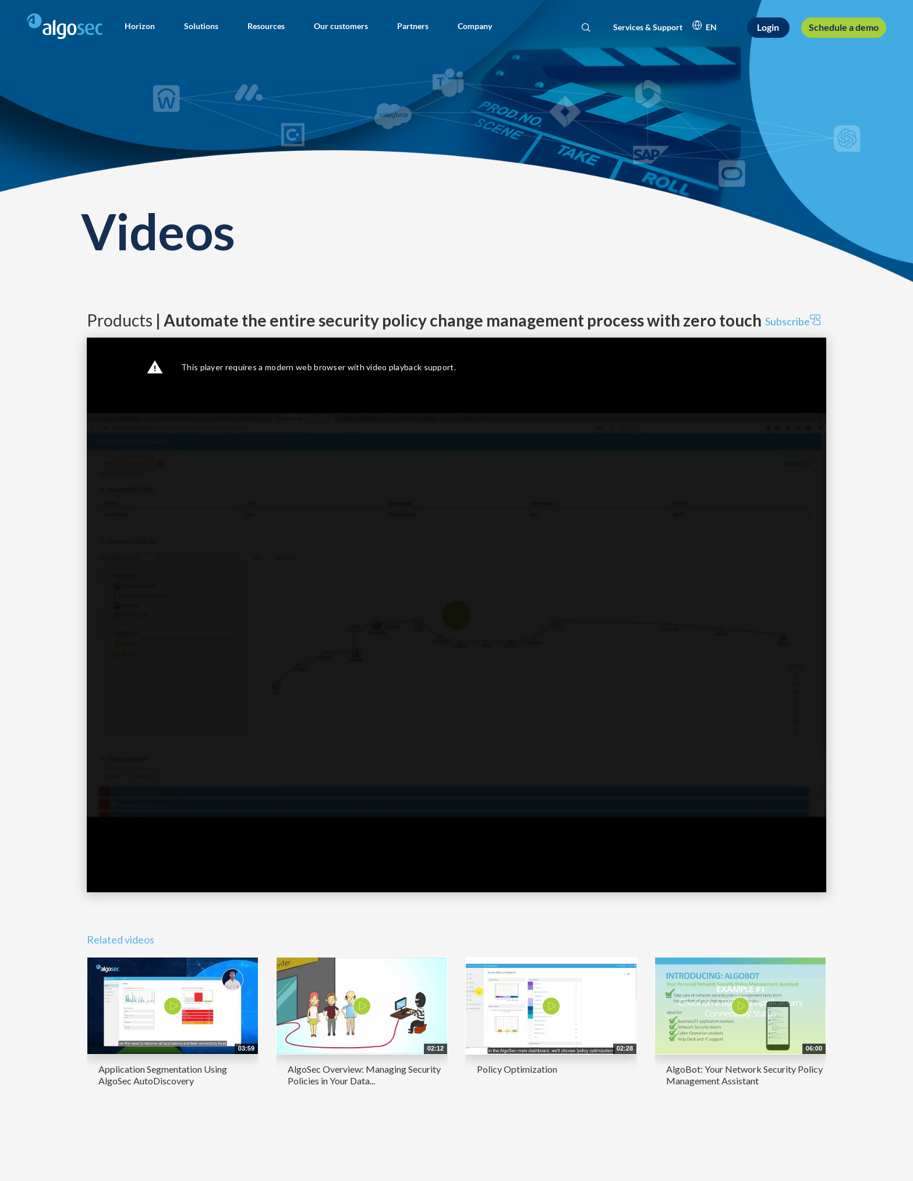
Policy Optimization (517, 1068)
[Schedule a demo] (843, 27)
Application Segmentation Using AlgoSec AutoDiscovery (162, 1074)
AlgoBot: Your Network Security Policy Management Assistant (744, 1074)
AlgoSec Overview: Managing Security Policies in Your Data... (364, 1074)
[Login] (768, 27)
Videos (158, 231)
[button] (139, 26)
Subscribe (792, 321)
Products (424, 320)
